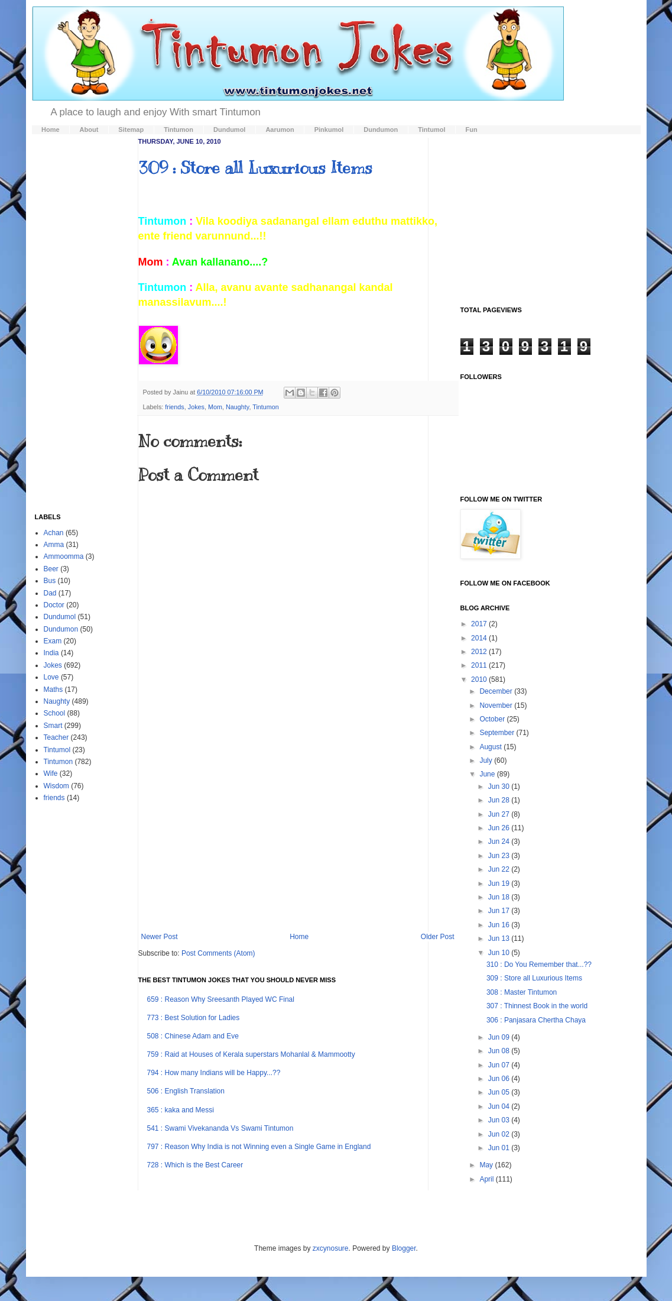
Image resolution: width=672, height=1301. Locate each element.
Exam (53, 641)
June (487, 774)
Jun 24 (499, 841)
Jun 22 (499, 869)
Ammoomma (64, 556)
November (496, 705)
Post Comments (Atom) (218, 953)
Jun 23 (499, 856)
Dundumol (60, 617)
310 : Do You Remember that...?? (539, 964)
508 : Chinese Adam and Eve (193, 1036)
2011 (480, 665)
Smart (53, 725)
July (486, 760)
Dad (50, 593)
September (497, 733)
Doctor (54, 605)
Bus (50, 581)
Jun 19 (499, 883)
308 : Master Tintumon (521, 992)
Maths (53, 689)
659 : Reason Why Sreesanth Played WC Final (220, 999)
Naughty (237, 406)
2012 (480, 652)
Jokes (196, 406)
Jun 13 (499, 938)
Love (51, 677)
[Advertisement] (298, 835)
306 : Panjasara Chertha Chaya (536, 1020)
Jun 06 (499, 1079)
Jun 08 (499, 1051)
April (487, 1179)
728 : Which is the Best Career (195, 1165)
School (55, 713)
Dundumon (61, 629)
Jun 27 (499, 814)
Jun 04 (499, 1106)
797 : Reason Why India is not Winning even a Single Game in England (259, 1147)
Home (299, 937)
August (491, 747)
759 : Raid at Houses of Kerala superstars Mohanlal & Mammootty (251, 1054)
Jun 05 (499, 1092)
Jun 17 (499, 911)
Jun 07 (499, 1065)
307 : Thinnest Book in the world (536, 1006)
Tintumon (265, 406)
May (487, 1165)
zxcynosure (331, 1248)
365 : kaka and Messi (180, 1110)
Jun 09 (499, 1037)
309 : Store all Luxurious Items (255, 167)
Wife (51, 773)
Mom (215, 406)
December (496, 691)
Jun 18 (499, 897)
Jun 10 (499, 953)
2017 (480, 624)
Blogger (404, 1248)
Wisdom (56, 786)
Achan (54, 533)
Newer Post (159, 937)
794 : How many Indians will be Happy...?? (214, 1073)
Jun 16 (499, 925)
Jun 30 (499, 786)
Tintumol (57, 750)
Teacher (56, 737)
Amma (54, 545)
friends (174, 406)
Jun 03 (499, 1120)
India (51, 653)
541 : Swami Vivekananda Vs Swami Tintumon (220, 1128)
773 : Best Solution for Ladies (193, 1018)
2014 (480, 638)
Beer (51, 569)
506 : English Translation (186, 1091)
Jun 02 (499, 1134)
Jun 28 (499, 800)
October (493, 719)
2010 (480, 679)
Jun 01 (499, 1148)
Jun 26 (499, 828)
